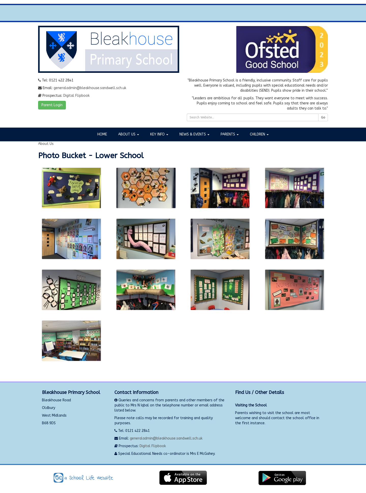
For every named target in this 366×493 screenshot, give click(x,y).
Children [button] (259, 134)
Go (323, 117)
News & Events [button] (194, 134)
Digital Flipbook (76, 95)
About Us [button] (128, 134)
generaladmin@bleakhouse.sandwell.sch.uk (90, 88)
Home (102, 134)
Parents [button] (230, 134)
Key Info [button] (159, 134)
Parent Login (52, 105)
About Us (46, 144)
